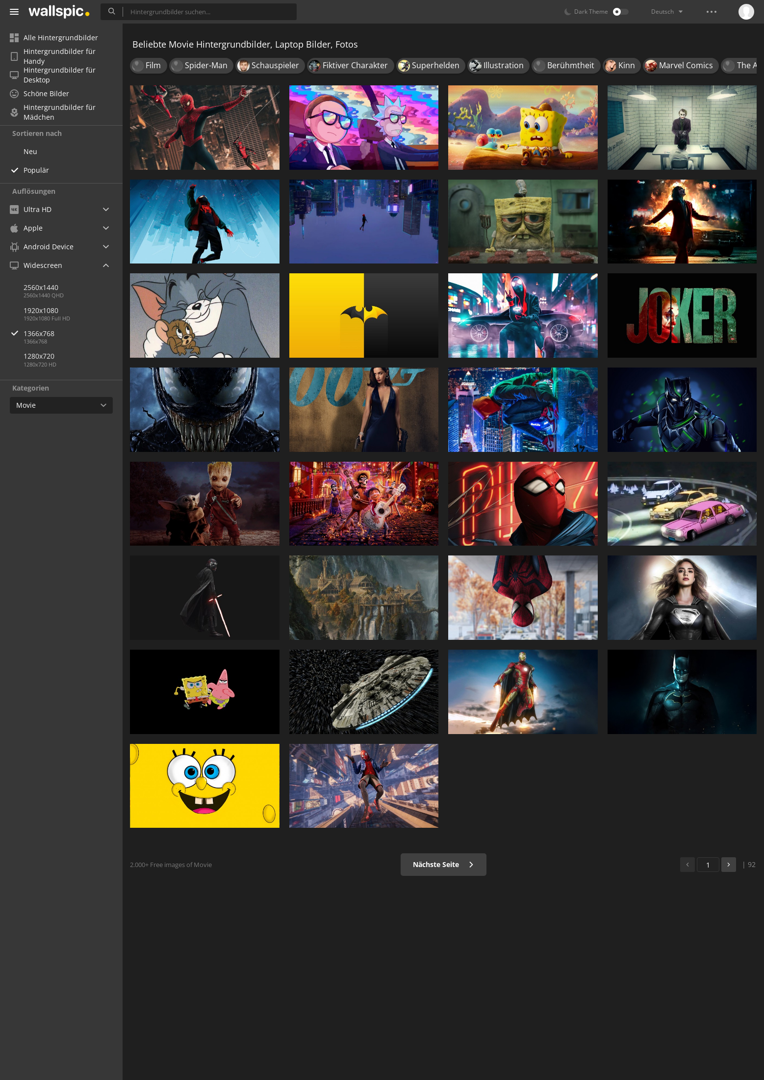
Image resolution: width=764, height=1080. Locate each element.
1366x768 (73, 333)
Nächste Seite (443, 864)
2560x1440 (41, 287)
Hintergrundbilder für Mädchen (53, 112)
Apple (26, 228)
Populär (36, 170)
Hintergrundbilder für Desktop (53, 75)
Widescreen (36, 265)
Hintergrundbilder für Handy (53, 56)
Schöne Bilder (39, 93)
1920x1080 (41, 310)
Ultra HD (30, 209)
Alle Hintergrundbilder (54, 37)
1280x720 (39, 356)
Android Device (42, 247)
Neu (30, 151)
